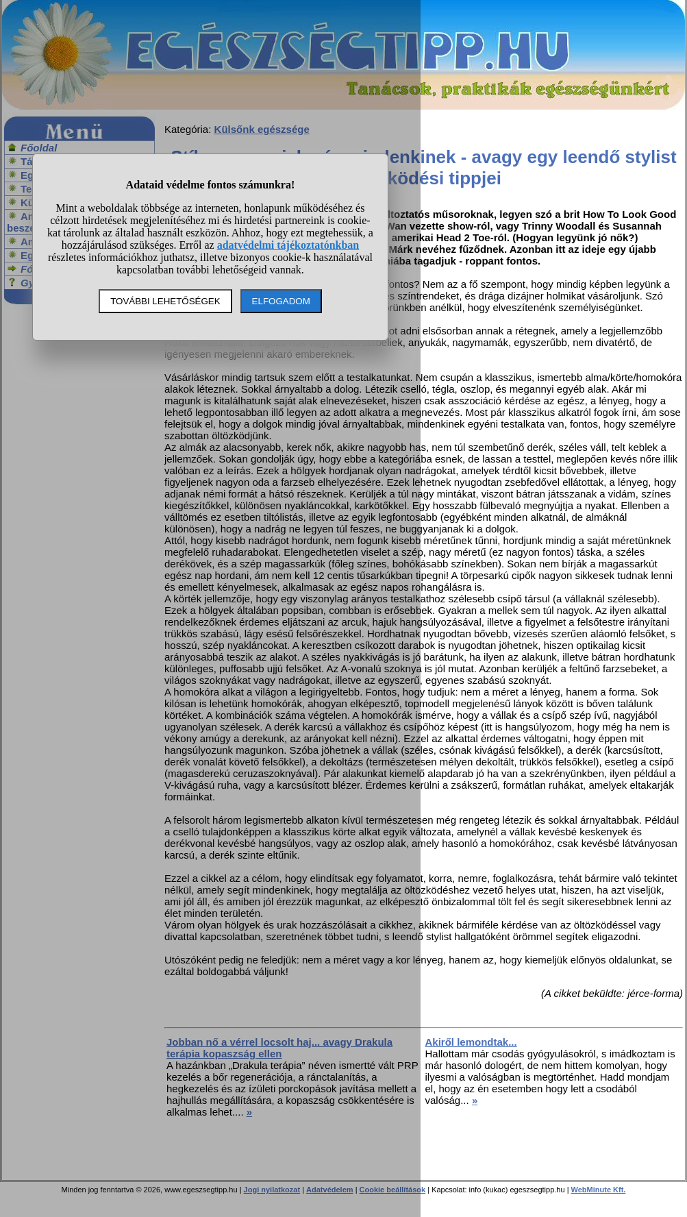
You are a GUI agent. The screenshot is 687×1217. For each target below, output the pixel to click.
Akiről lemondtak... (471, 1042)
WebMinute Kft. (598, 1189)
